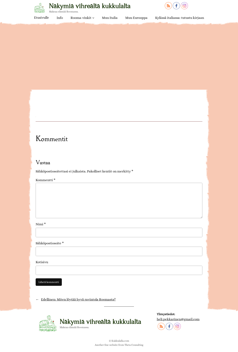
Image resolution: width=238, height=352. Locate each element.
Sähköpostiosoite (50, 243)
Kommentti (45, 180)
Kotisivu (42, 262)
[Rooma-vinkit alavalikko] (93, 18)
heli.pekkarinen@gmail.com (178, 319)
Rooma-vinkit (81, 17)
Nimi (41, 224)
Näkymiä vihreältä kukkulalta (89, 6)
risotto (42, 88)
